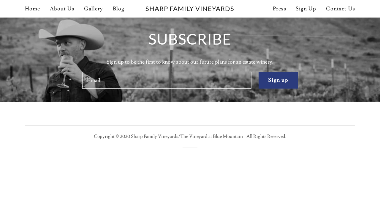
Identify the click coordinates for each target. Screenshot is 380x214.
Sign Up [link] (306, 8)
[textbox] (166, 80)
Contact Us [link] (340, 8)
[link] (190, 9)
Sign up (278, 80)
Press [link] (279, 8)
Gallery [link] (93, 8)
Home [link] (32, 8)
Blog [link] (119, 8)
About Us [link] (62, 8)
